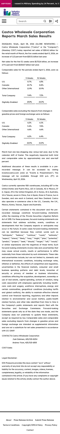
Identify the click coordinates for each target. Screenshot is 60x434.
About (8, 420)
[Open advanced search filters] (50, 21)
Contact (30, 430)
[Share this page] (56, 21)
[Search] (29, 21)
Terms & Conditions (11, 425)
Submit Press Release (44, 420)
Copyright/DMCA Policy (32, 425)
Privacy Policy (51, 425)
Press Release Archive (23, 420)
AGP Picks (6, 4)
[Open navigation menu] (4, 21)
